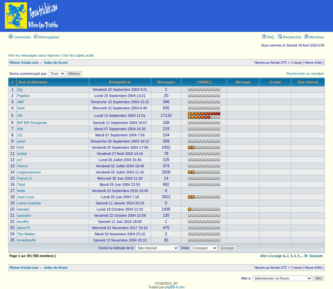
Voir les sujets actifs (78, 55)
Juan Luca (25, 197)
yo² (19, 160)
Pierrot (22, 166)
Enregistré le (120, 82)
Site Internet (308, 82)
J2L (20, 135)
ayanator (24, 215)
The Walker (26, 234)
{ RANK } (203, 82)
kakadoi (23, 209)
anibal (22, 154)
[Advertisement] (198, 16)
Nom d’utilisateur (32, 82)
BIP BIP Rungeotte (32, 123)
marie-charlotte (29, 203)
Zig (19, 89)
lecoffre (23, 222)
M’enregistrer (47, 37)
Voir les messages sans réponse (34, 55)
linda (21, 191)
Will (20, 129)
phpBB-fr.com (175, 287)
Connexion (20, 37)
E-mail (275, 82)
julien (21, 141)
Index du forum (56, 62)
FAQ (268, 37)
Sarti (21, 108)
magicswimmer (29, 172)
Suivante (316, 256)
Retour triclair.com (24, 62)
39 (306, 256)
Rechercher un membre (305, 74)
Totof (21, 184)
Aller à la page (271, 256)
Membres (314, 37)
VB (19, 115)
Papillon (23, 96)
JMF (20, 102)
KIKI (20, 147)
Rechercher (289, 37)
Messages (166, 82)
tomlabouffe (26, 240)
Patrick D (24, 178)
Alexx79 (23, 228)
